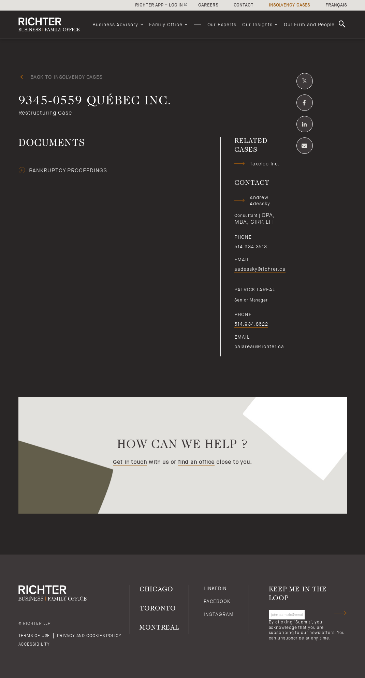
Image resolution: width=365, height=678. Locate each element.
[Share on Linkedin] (304, 124)
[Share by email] (304, 145)
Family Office (165, 24)
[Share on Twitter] (304, 81)
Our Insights (257, 24)
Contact (243, 5)
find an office (196, 462)
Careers (208, 5)
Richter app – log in (159, 5)
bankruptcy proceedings (68, 170)
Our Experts (221, 24)
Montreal (159, 627)
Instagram (218, 614)
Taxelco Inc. (265, 164)
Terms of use (34, 635)
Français (336, 5)
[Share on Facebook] (304, 102)
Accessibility (34, 644)
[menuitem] (117, 25)
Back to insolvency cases (66, 77)
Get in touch (130, 462)
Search (343, 24)
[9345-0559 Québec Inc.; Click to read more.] (182, 109)
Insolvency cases (289, 5)
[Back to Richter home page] (52, 24)
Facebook (217, 601)
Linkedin (215, 588)
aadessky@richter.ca (259, 269)
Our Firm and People (309, 24)
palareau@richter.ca (259, 346)
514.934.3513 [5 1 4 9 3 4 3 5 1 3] (250, 247)
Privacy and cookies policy (89, 635)
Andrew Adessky (260, 200)
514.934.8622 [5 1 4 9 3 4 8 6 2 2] (251, 324)
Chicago (156, 589)
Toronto (158, 608)
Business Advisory (115, 24)
